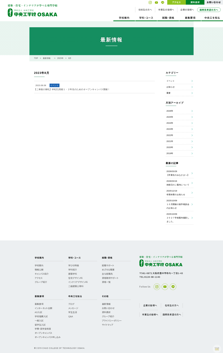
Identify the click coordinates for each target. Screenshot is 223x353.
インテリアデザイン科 (78, 281)
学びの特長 (73, 265)
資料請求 (195, 2)
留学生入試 (40, 324)
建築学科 (72, 273)
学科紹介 (72, 269)
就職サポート (108, 265)
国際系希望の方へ (209, 9)
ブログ (71, 303)
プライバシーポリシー (112, 320)
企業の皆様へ (187, 9)
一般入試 (39, 320)
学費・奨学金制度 (43, 328)
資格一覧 (106, 281)
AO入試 (38, 312)
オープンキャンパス (43, 332)
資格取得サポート (110, 277)
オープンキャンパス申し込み (48, 337)
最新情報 (46, 58)
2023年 (60, 58)
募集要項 (190, 18)
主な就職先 (107, 273)
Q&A (70, 316)
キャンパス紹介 (42, 273)
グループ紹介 (41, 281)
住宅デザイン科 (75, 277)
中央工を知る (212, 18)
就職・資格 (168, 18)
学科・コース (146, 18)
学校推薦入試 (41, 316)
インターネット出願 (43, 308)
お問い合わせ (214, 2)
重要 (168, 93)
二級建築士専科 (75, 286)
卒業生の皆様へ (166, 9)
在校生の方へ (145, 9)
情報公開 (39, 269)
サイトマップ (107, 324)
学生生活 (72, 312)
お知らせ (170, 87)
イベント (170, 81)
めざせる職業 (108, 269)
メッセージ (73, 308)
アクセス (176, 2)
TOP (36, 58)
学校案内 (124, 18)
